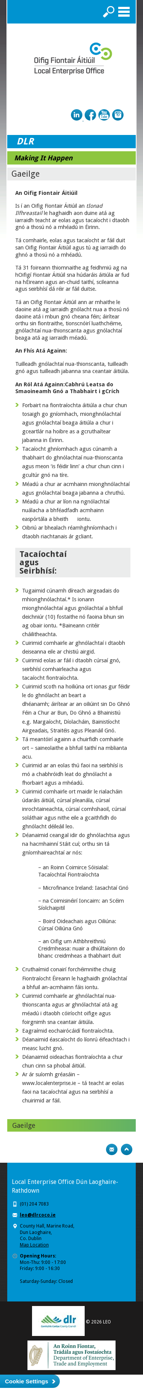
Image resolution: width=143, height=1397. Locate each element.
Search (108, 11)
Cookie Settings (26, 1381)
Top (126, 1149)
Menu (124, 11)
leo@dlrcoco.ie (38, 1215)
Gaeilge (23, 1125)
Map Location (34, 1245)
